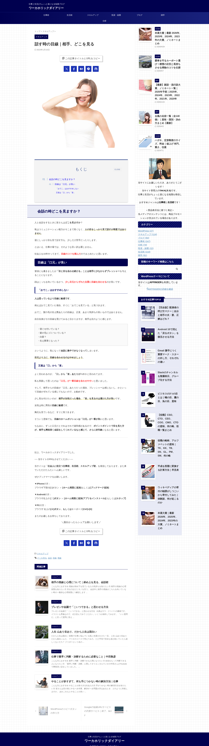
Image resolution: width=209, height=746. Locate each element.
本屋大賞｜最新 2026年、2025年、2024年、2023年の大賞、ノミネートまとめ (168, 36)
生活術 (69, 15)
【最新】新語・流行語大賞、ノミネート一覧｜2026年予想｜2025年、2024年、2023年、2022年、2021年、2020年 (168, 86)
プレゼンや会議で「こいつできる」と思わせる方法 (78, 607)
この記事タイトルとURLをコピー (81, 58)
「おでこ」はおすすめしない (69, 189)
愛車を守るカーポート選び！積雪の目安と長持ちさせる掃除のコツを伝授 (168, 59)
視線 (59, 558)
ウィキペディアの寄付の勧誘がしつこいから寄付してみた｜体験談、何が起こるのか (167, 488)
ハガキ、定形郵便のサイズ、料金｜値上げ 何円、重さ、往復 (168, 136)
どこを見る (42, 558)
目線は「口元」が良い (66, 184)
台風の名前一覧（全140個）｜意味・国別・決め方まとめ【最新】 (168, 113)
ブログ (139, 15)
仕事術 (46, 15)
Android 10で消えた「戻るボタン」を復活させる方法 (168, 326)
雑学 (163, 15)
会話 (50, 558)
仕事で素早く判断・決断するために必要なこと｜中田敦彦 (81, 656)
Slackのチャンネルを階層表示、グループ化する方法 (168, 369)
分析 (104, 21)
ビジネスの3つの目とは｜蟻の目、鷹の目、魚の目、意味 (168, 390)
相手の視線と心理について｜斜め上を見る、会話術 (78, 582)
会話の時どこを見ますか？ (64, 179)
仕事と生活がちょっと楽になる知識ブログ (104, 732)
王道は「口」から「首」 (67, 193)
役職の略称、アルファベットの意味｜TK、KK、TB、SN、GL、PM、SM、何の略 (168, 441)
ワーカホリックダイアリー (46, 8)
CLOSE (117, 169)
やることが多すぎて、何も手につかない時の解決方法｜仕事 (82, 681)
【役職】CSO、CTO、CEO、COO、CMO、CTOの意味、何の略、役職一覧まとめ (168, 415)
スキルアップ (93, 15)
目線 (55, 558)
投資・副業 (116, 15)
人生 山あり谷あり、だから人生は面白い (72, 631)
